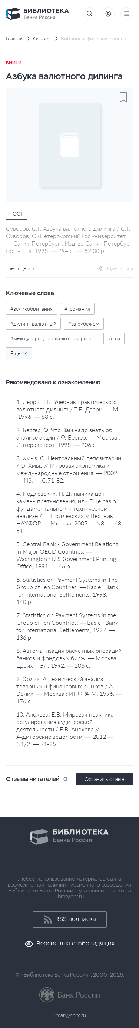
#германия (77, 309)
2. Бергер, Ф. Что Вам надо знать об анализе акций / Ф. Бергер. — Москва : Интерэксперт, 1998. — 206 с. (68, 437)
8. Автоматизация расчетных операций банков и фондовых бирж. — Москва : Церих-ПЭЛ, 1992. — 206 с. (69, 658)
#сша (114, 338)
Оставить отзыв (105, 779)
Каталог (42, 38)
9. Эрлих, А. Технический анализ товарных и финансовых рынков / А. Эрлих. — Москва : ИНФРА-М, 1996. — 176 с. (69, 689)
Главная (15, 38)
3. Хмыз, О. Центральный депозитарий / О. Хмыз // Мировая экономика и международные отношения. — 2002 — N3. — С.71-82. (68, 469)
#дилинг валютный (33, 323)
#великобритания (31, 309)
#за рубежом (83, 323)
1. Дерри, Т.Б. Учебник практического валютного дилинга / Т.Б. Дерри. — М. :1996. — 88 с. (68, 409)
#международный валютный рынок (53, 338)
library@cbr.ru (69, 1015)
